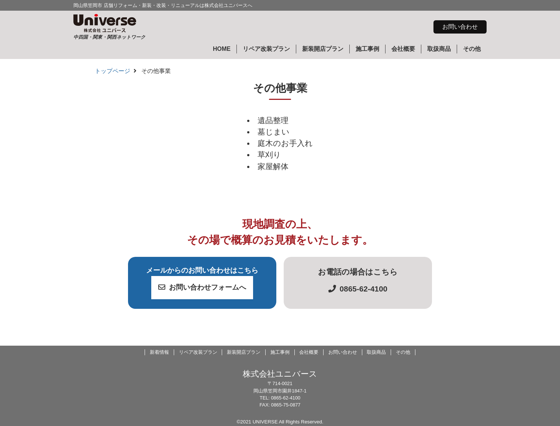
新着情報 (159, 352)
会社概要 (403, 49)
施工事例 (367, 49)
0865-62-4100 (358, 288)
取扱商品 (439, 49)
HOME (222, 49)
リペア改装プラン (266, 49)
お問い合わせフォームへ (202, 287)
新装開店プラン (322, 49)
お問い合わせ (460, 27)
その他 (472, 49)
